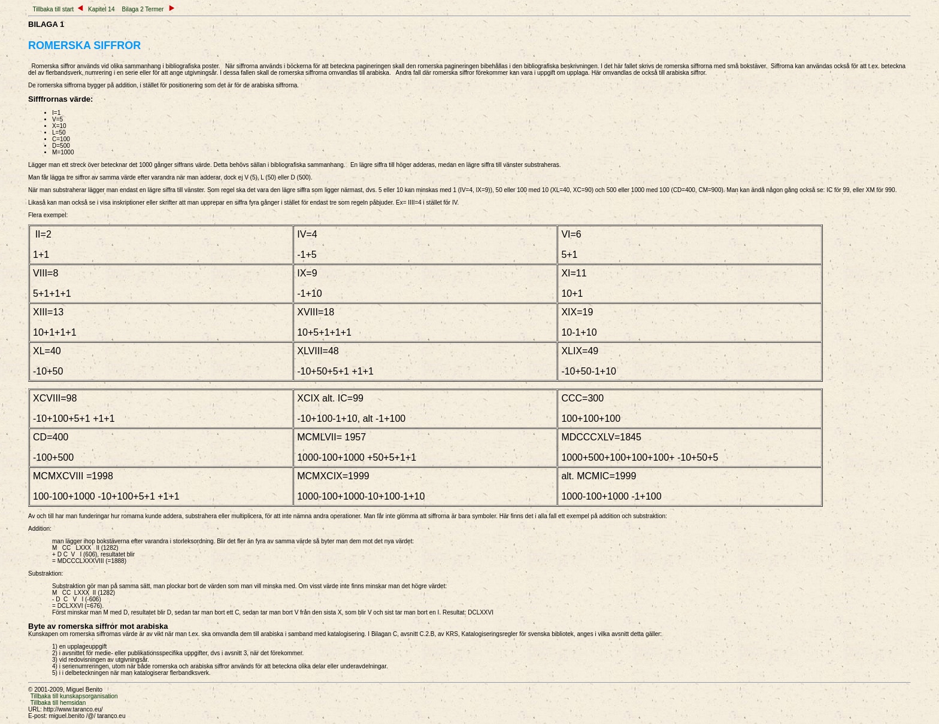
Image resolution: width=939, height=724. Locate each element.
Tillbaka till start (53, 9)
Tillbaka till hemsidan (58, 702)
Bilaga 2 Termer (148, 9)
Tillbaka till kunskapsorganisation (74, 696)
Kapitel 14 (99, 9)
